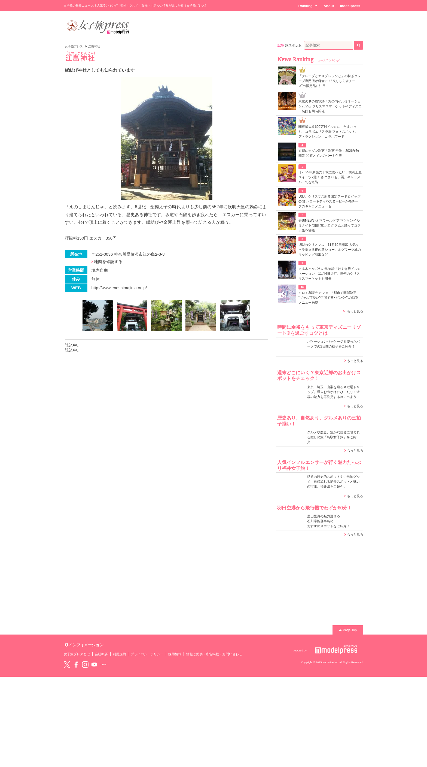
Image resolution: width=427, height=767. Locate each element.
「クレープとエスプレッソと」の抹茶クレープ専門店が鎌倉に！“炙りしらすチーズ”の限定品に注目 (329, 81)
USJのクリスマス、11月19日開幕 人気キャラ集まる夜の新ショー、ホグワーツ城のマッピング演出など (329, 249)
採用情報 (174, 654)
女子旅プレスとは (77, 654)
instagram (85, 664)
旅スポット (293, 45)
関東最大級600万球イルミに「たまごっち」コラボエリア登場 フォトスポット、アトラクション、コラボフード (328, 131)
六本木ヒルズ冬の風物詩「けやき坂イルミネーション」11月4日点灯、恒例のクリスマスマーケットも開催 (329, 273)
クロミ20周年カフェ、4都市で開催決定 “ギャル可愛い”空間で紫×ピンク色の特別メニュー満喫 (328, 297)
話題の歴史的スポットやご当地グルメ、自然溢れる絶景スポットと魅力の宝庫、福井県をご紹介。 (333, 481)
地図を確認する (108, 261)
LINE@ (103, 664)
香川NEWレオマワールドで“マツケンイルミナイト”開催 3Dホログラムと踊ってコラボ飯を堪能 (329, 225)
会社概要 (101, 654)
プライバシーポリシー (147, 654)
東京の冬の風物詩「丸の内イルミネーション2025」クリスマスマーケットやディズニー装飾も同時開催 (330, 106)
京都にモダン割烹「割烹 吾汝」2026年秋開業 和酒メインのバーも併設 (328, 153)
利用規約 (119, 654)
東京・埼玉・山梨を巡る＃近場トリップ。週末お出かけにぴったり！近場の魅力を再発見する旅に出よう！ (333, 392)
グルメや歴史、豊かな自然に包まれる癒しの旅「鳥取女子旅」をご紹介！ (333, 437)
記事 (280, 45)
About (329, 6)
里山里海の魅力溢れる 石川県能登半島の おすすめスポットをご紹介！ (328, 521)
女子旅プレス (74, 46)
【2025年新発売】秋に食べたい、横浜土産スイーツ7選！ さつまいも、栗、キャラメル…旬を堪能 (330, 177)
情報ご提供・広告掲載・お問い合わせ (214, 654)
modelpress (350, 6)
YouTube (94, 664)
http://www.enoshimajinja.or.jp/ (119, 287)
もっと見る (355, 311)
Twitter (67, 664)
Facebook (76, 664)
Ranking (308, 6)
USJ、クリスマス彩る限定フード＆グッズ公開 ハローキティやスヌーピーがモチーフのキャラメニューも (329, 201)
